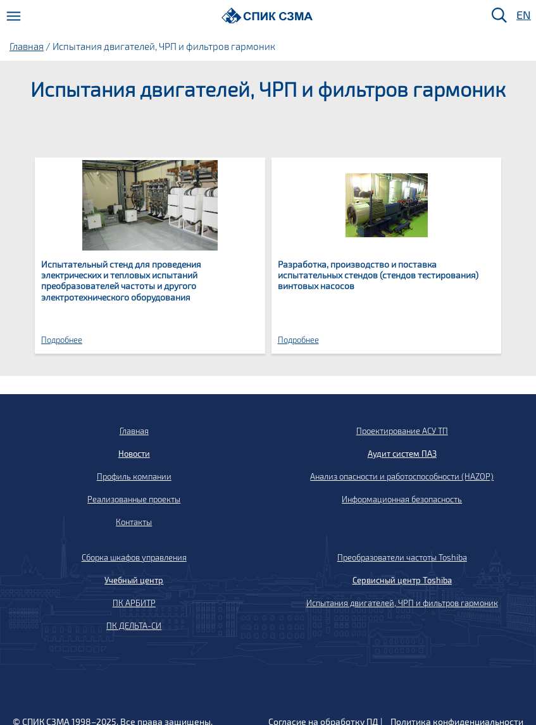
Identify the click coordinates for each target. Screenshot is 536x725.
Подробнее (61, 340)
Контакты (134, 522)
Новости (134, 454)
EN (522, 15)
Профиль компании (134, 476)
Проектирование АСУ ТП (402, 431)
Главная (26, 46)
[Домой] (267, 15)
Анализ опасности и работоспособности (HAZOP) (402, 476)
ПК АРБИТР (134, 603)
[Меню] (13, 16)
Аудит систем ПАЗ (402, 454)
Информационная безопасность (402, 499)
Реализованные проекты (133, 499)
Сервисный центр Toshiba (402, 580)
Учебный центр (133, 580)
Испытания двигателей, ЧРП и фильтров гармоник (402, 603)
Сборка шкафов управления (134, 557)
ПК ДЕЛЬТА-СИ (133, 626)
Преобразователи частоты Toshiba (402, 557)
